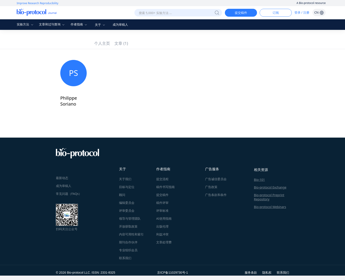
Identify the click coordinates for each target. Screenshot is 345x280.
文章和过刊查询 (52, 24)
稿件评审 (162, 203)
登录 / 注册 (302, 12)
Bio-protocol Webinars (270, 207)
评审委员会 (126, 210)
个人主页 (102, 43)
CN (319, 12)
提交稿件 (241, 13)
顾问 (122, 195)
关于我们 (125, 179)
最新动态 (62, 178)
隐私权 (267, 272)
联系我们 (125, 258)
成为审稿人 (120, 24)
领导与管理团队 (130, 218)
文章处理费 (164, 242)
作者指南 (79, 24)
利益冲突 (162, 234)
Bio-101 (259, 180)
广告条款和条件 (216, 195)
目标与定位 (126, 187)
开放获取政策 (128, 226)
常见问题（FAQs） (69, 194)
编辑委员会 (126, 203)
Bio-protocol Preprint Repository (269, 197)
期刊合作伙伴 (128, 242)
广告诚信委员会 (216, 179)
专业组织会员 (128, 250)
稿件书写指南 (165, 187)
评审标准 (162, 210)
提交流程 (162, 179)
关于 (100, 25)
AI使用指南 (164, 218)
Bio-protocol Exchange (270, 187)
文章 (121, 43)
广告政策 (211, 187)
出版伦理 (162, 226)
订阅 (276, 13)
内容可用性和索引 (131, 234)
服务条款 (251, 272)
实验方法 (25, 24)
